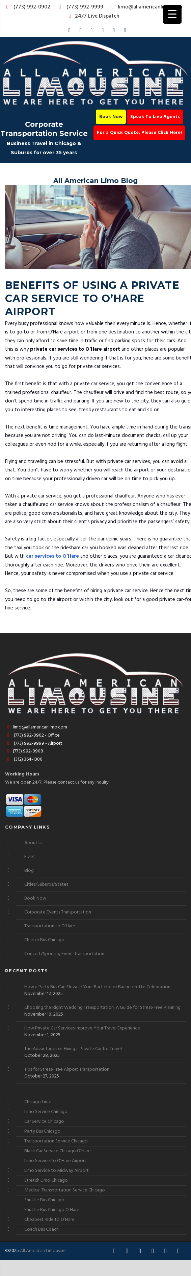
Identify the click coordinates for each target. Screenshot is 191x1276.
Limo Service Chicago (45, 1112)
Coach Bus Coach (41, 1229)
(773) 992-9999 (79, 7)
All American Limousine (43, 1251)
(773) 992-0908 (24, 751)
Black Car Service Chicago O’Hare (57, 1151)
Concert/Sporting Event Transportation (64, 954)
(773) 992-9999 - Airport (33, 743)
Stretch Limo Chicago (46, 1180)
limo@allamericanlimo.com (146, 7)
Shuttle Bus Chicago (44, 1200)
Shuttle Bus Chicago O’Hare (51, 1210)
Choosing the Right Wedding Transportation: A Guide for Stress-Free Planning (102, 1007)
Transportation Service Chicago (56, 1141)
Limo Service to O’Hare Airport (55, 1161)
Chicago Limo (38, 1102)
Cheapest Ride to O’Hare (49, 1220)
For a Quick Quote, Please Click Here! (139, 133)
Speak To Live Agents (155, 117)
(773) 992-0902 (27, 7)
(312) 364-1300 (24, 759)
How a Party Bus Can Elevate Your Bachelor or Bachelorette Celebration (97, 987)
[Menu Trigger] (172, 14)
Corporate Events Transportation (57, 912)
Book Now (110, 117)
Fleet (29, 857)
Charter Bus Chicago (44, 940)
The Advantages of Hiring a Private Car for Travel (73, 1049)
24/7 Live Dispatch (92, 16)
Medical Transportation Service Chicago (64, 1190)
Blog (29, 871)
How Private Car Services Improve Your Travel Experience (82, 1028)
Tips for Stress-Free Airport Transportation (66, 1069)
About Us (33, 843)
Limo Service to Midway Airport (56, 1171)
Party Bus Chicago (42, 1131)
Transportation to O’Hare (49, 926)
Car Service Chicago (44, 1122)
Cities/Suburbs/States (46, 884)
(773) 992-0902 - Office (32, 735)
